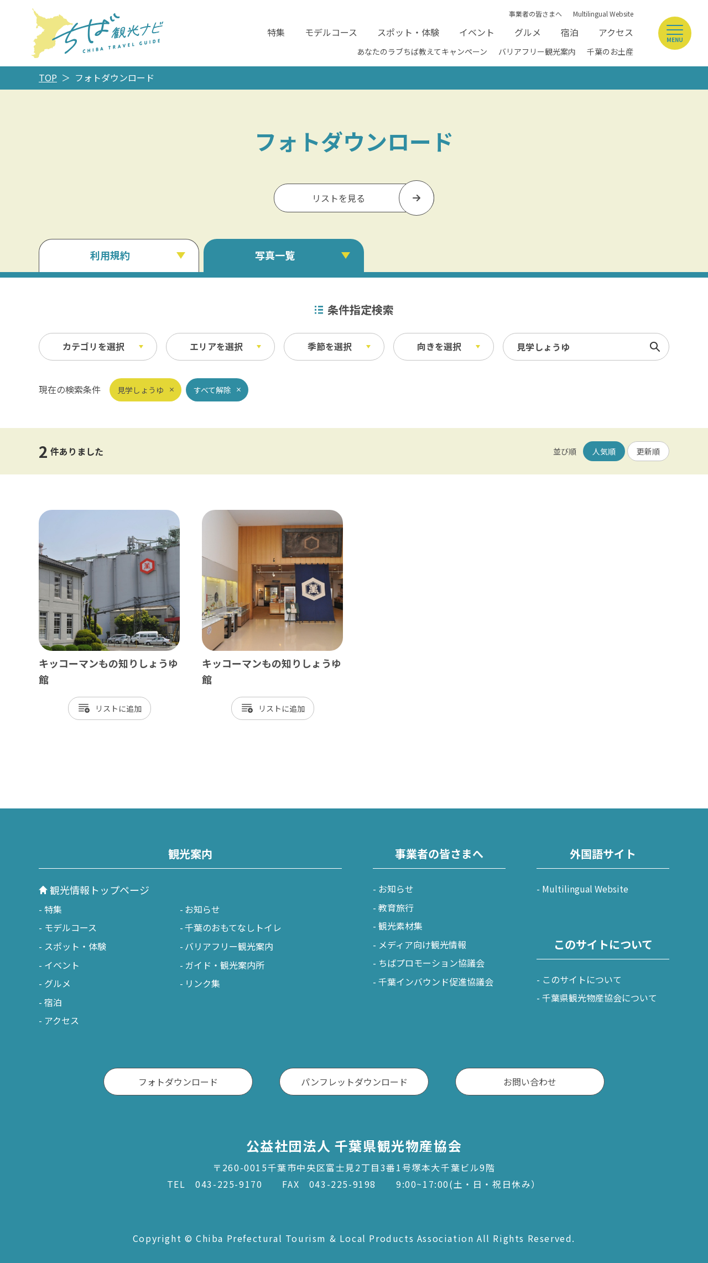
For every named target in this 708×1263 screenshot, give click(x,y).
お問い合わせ (529, 1081)
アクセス (615, 32)
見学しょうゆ (140, 389)
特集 (276, 32)
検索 (655, 346)
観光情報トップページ (99, 890)
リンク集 (202, 983)
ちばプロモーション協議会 (431, 962)
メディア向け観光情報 (422, 944)
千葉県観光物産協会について (599, 997)
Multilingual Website (603, 13)
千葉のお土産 (610, 51)
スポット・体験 (408, 32)
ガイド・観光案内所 (224, 965)
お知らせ (202, 909)
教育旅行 (396, 907)
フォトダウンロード (178, 1081)
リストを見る (338, 198)
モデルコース (331, 32)
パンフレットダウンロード (354, 1081)
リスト (106, 708)
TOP (48, 77)
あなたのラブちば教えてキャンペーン (422, 51)
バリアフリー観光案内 (537, 51)
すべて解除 (212, 389)
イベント (476, 32)
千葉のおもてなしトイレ (233, 927)
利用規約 (110, 255)
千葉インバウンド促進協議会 (435, 981)
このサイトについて (582, 979)
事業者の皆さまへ (535, 13)
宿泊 (570, 32)
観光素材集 (400, 925)
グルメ (527, 32)
